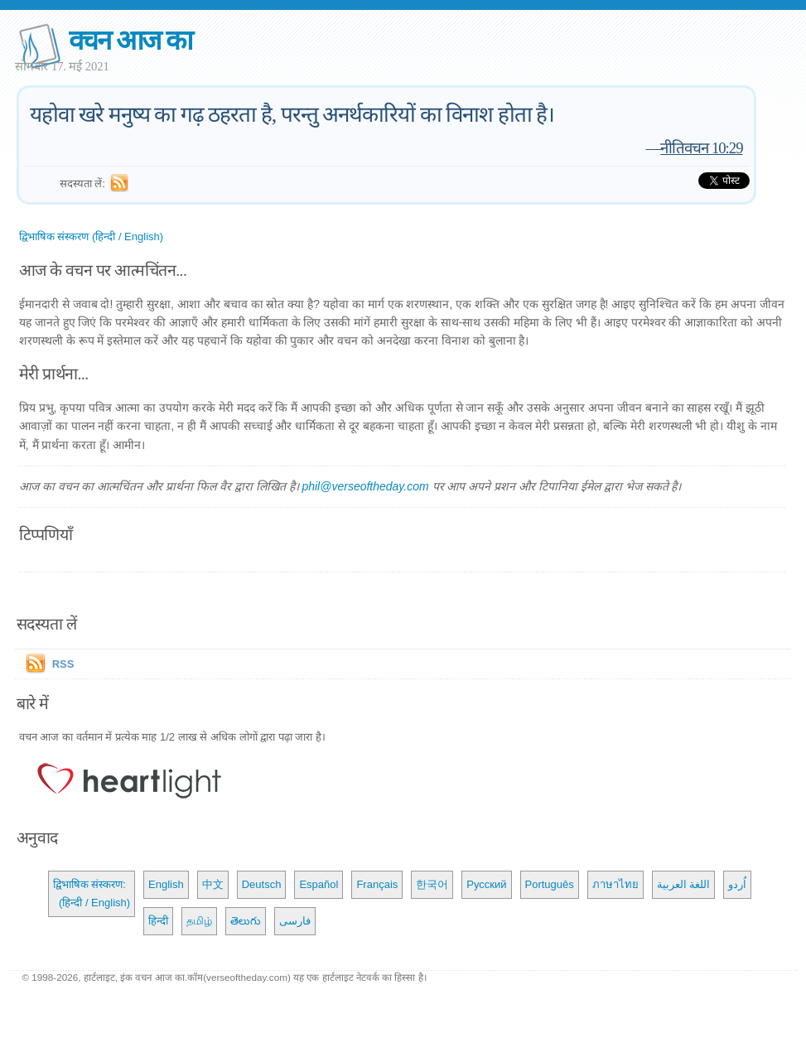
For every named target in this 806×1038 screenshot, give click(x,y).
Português (549, 884)
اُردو (737, 884)
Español (318, 884)
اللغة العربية (684, 884)
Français (377, 884)
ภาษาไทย (615, 884)
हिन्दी (158, 921)
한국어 (432, 884)
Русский (486, 884)
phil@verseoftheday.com (365, 486)
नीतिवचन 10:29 (701, 148)
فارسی (295, 921)
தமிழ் (199, 921)
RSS (63, 664)
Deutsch (262, 884)
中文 (213, 884)
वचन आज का (130, 40)
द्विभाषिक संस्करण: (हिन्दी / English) (91, 893)
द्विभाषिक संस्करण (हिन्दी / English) (91, 236)
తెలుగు (245, 921)
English (166, 884)
